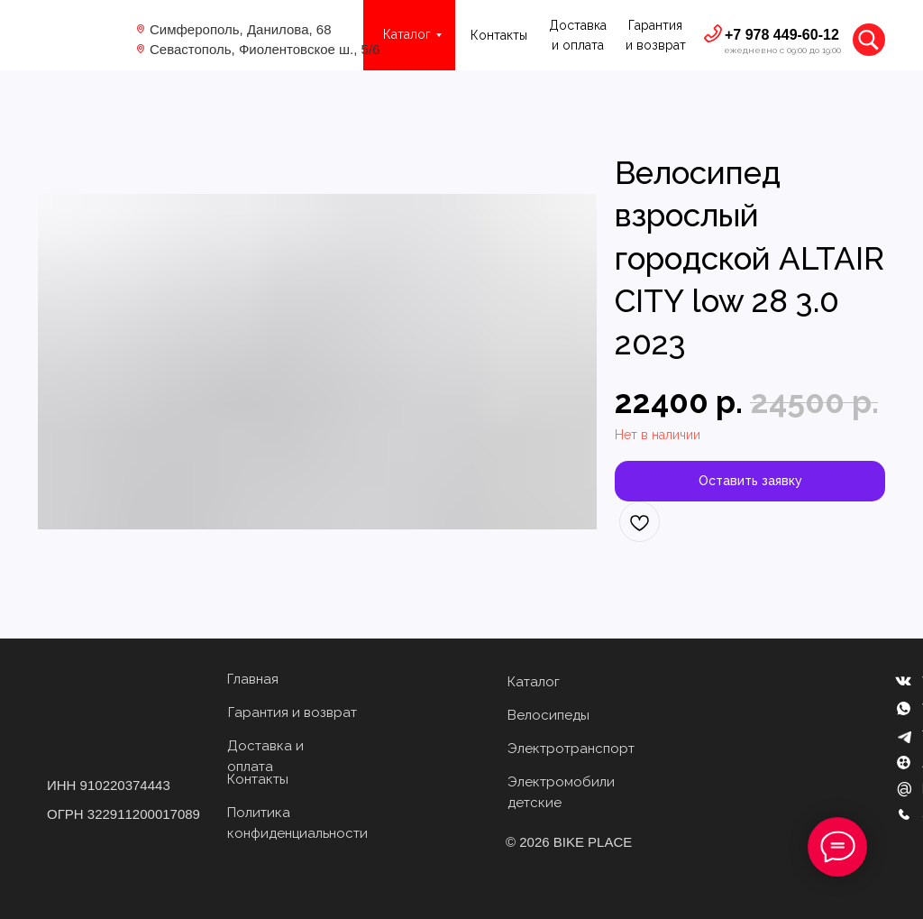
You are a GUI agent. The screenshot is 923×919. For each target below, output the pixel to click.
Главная (253, 679)
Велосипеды (548, 715)
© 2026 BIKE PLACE (569, 842)
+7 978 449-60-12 (782, 34)
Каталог (533, 682)
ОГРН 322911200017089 (123, 814)
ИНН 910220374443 (108, 785)
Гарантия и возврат (292, 712)
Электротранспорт (571, 748)
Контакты (499, 35)
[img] (80, 36)
